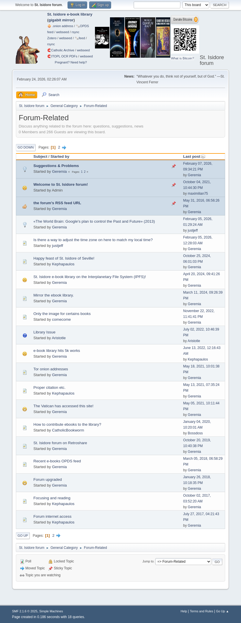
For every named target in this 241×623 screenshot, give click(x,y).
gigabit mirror (61, 20)
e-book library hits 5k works (56, 350)
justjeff (193, 230)
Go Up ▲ (222, 611)
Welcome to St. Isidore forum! (60, 184)
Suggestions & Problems (56, 166)
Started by (60, 156)
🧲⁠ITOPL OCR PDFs (62, 56)
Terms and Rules (201, 611)
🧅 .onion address (60, 26)
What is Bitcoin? (182, 58)
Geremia (59, 171)
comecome (61, 319)
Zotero (52, 38)
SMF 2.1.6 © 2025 (25, 611)
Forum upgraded (47, 479)
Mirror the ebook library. (53, 295)
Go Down (26, 147)
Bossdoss (195, 433)
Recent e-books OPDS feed (57, 461)
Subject (40, 156)
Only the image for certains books (62, 314)
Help (184, 611)
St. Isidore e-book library (69, 14)
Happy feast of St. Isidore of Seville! (63, 258)
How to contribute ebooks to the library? (67, 424)
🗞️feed (80, 38)
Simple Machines (51, 611)
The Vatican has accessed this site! (63, 406)
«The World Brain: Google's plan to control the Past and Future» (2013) (94, 221)
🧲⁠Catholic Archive (60, 50)
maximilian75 (198, 194)
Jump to (148, 561)
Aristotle (59, 338)
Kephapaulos (63, 264)
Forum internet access (52, 516)
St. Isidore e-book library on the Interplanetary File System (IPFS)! (89, 277)
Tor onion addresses (50, 369)
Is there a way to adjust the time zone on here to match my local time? (93, 240)
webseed (62, 32)
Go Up (23, 535)
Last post (194, 156)
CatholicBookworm (68, 430)
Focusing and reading (51, 498)
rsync (75, 32)
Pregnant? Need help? (71, 62)
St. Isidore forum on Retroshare (60, 443)
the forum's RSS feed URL (57, 203)
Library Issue (44, 332)
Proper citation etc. (49, 387)
